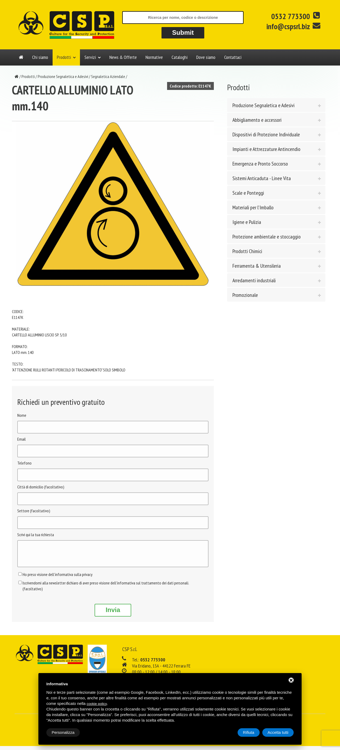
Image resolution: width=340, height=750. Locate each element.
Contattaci (232, 57)
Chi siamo (40, 57)
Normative (154, 57)
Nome (21, 415)
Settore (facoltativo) (33, 510)
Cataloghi (180, 57)
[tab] (276, 105)
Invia (113, 613)
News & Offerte (123, 57)
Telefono (24, 463)
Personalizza (63, 732)
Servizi (90, 57)
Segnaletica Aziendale (108, 76)
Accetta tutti (277, 732)
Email (21, 439)
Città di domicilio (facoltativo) (40, 486)
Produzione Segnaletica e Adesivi (63, 76)
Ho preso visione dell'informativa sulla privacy (57, 578)
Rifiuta (248, 732)
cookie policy (97, 704)
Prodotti (64, 57)
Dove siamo (205, 57)
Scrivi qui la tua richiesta (35, 534)
